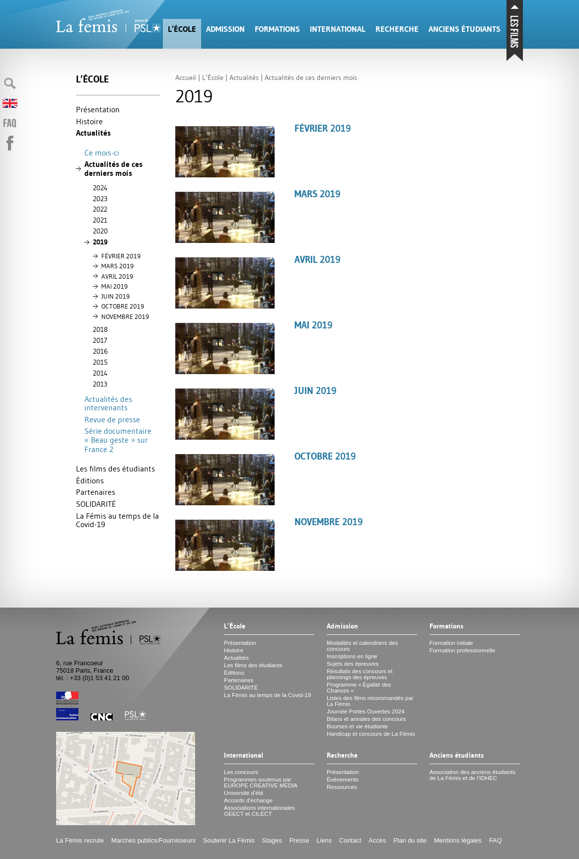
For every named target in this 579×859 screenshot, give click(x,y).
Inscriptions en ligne (352, 656)
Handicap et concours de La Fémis (371, 734)
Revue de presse (112, 419)
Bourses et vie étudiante (357, 726)
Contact (350, 840)
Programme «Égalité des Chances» (359, 688)
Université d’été (243, 793)
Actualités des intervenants (108, 403)
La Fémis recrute (80, 840)
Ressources (342, 787)
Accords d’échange (248, 800)
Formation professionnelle (463, 650)
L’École (182, 29)
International (337, 29)
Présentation (98, 109)
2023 (100, 198)
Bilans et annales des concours (366, 719)
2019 (100, 241)
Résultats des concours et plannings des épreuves (360, 674)
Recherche (397, 29)
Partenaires (95, 492)
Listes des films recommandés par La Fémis (370, 701)
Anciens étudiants (465, 29)
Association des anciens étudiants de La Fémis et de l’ (472, 775)
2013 (100, 384)
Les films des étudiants (115, 468)
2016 (100, 351)
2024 (100, 187)
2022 (100, 209)
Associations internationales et (259, 811)
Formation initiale (451, 643)
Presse (299, 840)
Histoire (89, 121)
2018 (100, 329)
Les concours (241, 772)
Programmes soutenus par (260, 782)
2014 (100, 373)
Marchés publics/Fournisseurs (153, 840)
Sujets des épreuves (352, 664)
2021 (100, 220)
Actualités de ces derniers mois (113, 168)
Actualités (93, 133)
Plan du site (410, 840)
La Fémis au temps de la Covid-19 (117, 520)
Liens (324, 840)
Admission (225, 29)
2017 (100, 340)
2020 (100, 231)
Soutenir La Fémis (229, 840)
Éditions (90, 480)
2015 (100, 362)
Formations (277, 29)
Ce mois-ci (101, 152)
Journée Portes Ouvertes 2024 (366, 711)
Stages (272, 840)
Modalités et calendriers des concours (362, 646)
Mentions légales (458, 840)
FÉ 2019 (121, 256)
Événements (343, 779)
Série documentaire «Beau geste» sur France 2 (117, 440)
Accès (377, 840)
